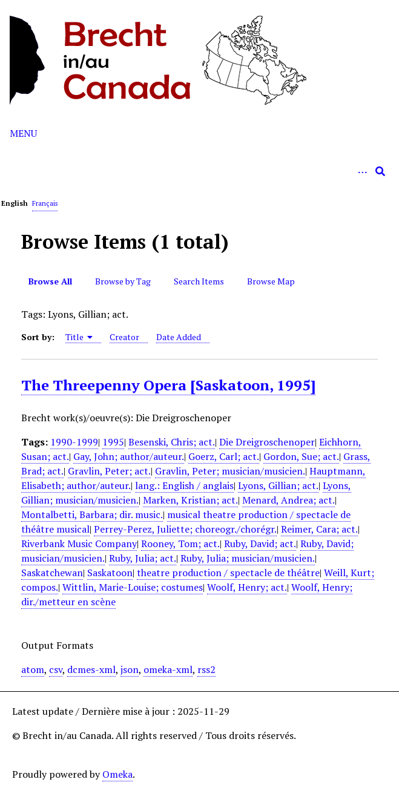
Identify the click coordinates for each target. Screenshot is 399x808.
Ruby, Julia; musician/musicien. (247, 558)
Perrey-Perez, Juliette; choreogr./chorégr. (185, 529)
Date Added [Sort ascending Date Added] (178, 337)
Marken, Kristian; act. (190, 500)
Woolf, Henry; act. (247, 587)
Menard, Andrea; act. (288, 500)
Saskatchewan (52, 572)
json (129, 669)
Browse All (50, 281)
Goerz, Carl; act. (223, 456)
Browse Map (271, 281)
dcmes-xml (91, 669)
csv (55, 669)
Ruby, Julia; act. (142, 558)
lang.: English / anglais (184, 485)
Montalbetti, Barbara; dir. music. (92, 514)
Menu (23, 133)
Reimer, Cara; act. (319, 529)
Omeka (117, 774)
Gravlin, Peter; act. (109, 471)
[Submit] (380, 171)
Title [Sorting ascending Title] (79, 337)
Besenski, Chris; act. (171, 441)
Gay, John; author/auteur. (128, 456)
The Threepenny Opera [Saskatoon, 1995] (168, 385)
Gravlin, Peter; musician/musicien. (230, 471)
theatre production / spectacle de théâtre (228, 572)
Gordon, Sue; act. (301, 456)
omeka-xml (168, 669)
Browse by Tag (123, 281)
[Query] (199, 171)
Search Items (199, 281)
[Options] (362, 171)
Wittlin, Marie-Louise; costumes (132, 587)
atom (32, 669)
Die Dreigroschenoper (267, 441)
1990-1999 (74, 441)
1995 (113, 441)
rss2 (206, 669)
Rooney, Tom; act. (180, 543)
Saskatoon (110, 572)
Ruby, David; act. (260, 543)
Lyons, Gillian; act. (278, 485)
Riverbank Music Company (79, 543)
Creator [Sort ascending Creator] (124, 337)
